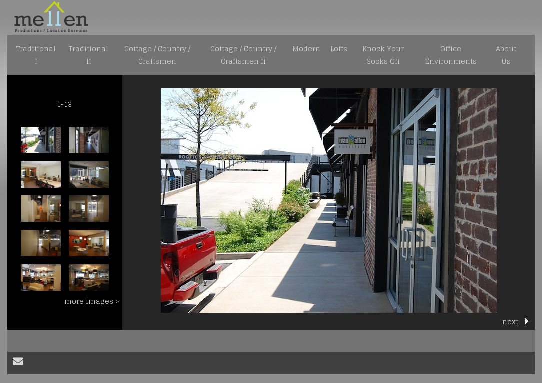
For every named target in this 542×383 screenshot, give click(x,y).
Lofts (338, 48)
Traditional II (88, 54)
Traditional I (36, 54)
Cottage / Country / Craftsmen (157, 54)
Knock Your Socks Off (383, 54)
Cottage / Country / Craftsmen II (243, 54)
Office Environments (451, 54)
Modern (306, 48)
